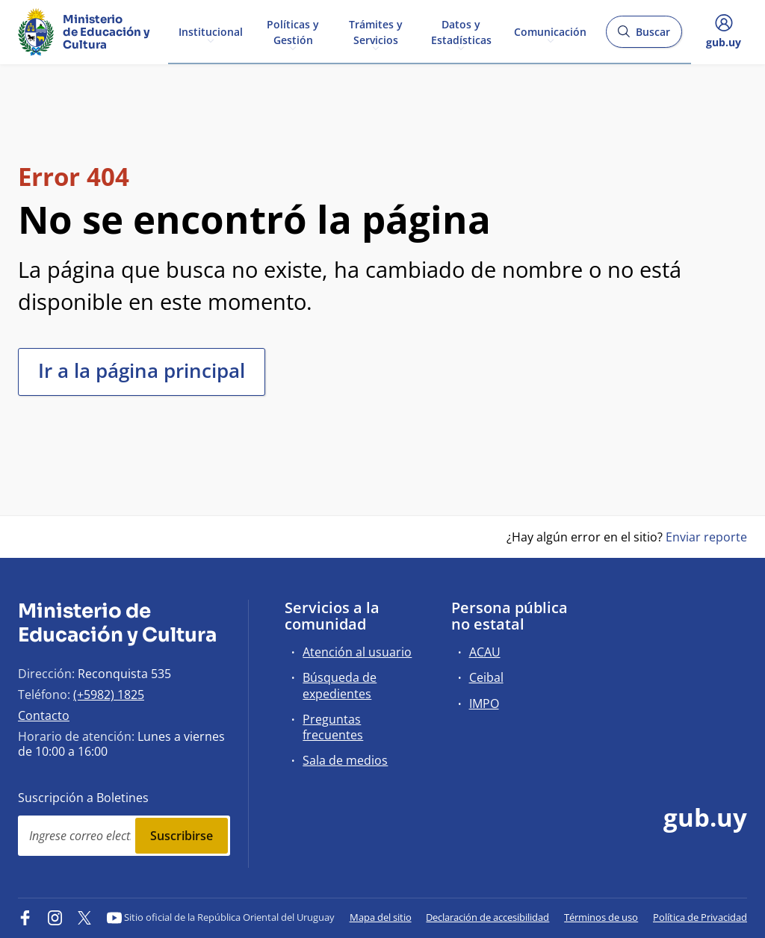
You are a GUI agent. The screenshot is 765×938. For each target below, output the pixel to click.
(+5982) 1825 (108, 694)
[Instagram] (55, 917)
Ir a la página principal (141, 370)
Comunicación (550, 31)
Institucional (211, 31)
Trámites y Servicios (376, 31)
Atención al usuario (357, 652)
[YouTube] (114, 917)
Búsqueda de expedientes (340, 685)
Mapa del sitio (381, 917)
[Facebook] (25, 917)
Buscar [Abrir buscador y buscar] (643, 36)
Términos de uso (601, 917)
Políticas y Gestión (293, 31)
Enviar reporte (706, 537)
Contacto (43, 715)
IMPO (484, 703)
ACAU (485, 652)
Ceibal (486, 677)
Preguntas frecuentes (333, 727)
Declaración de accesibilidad (487, 917)
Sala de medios (345, 760)
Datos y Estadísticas (461, 31)
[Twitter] (84, 917)
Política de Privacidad (700, 917)
